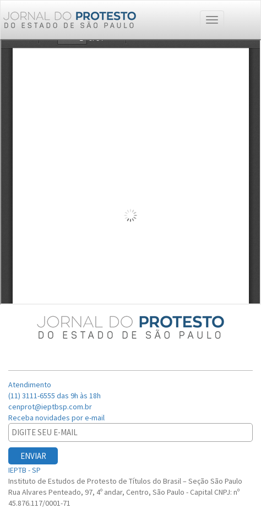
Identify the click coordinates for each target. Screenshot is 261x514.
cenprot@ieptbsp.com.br (50, 407)
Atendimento (30, 384)
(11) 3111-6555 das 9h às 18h (54, 396)
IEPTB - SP (25, 470)
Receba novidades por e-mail (57, 418)
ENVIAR (33, 456)
